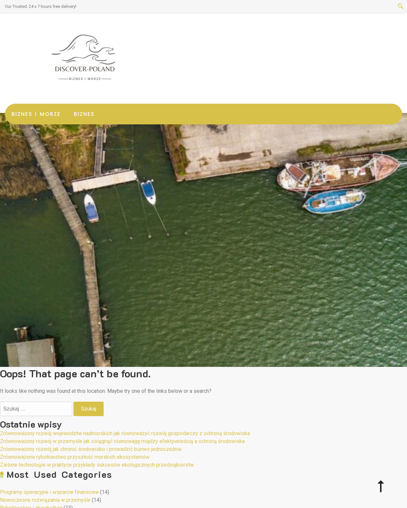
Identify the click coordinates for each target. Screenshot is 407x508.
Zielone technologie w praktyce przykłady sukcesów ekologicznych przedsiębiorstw (97, 465)
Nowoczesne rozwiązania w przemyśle (45, 500)
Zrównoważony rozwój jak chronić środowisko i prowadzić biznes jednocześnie (91, 449)
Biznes (84, 114)
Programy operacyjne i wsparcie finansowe (49, 492)
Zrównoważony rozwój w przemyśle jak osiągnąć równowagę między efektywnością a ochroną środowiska (122, 441)
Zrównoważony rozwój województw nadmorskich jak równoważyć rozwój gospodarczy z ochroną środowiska (125, 433)
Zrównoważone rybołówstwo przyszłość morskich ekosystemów (75, 457)
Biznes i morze (36, 114)
